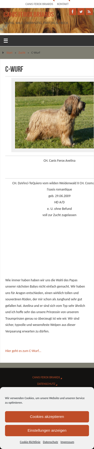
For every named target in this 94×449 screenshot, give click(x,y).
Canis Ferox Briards (39, 4)
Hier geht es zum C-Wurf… (23, 351)
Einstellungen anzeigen (47, 430)
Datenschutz (50, 442)
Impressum (67, 442)
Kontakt (63, 4)
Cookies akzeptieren (47, 416)
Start (10, 52)
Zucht (22, 52)
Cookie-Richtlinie (30, 442)
